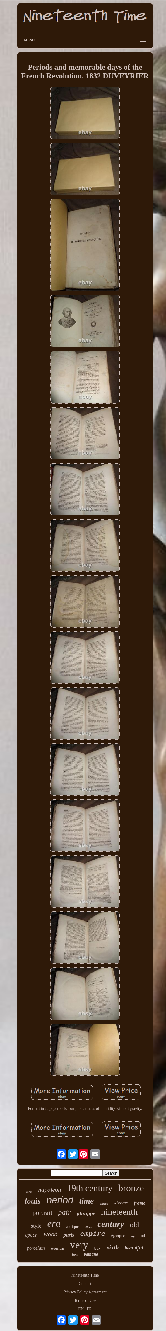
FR (89, 1309)
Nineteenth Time (85, 1275)
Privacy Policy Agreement (85, 1292)
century (110, 1224)
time (86, 1200)
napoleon (49, 1189)
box (97, 1248)
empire (92, 1234)
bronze (131, 1188)
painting (91, 1254)
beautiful (134, 1248)
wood (51, 1234)
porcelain (36, 1248)
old (134, 1225)
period (60, 1200)
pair (64, 1212)
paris (68, 1235)
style (36, 1226)
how (75, 1254)
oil (143, 1235)
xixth (112, 1247)
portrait (42, 1212)
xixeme (121, 1202)
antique (72, 1226)
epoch (31, 1235)
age (133, 1236)
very (79, 1245)
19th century (90, 1188)
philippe (86, 1213)
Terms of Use (85, 1300)
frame (139, 1202)
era (54, 1223)
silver (88, 1227)
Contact (85, 1283)
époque (118, 1235)
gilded (104, 1203)
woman (57, 1248)
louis (33, 1201)
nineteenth (119, 1211)
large (29, 1191)
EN (81, 1309)
